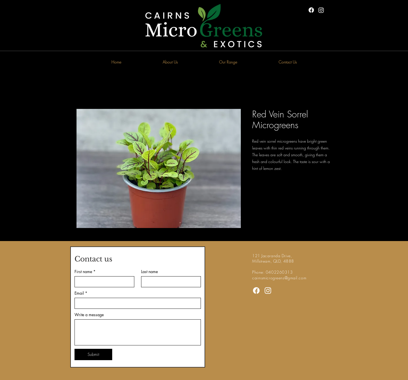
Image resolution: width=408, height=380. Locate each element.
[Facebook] (311, 10)
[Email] (136, 303)
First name (85, 271)
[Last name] (169, 281)
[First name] (103, 281)
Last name (149, 271)
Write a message (89, 314)
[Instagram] (321, 10)
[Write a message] (138, 332)
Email (81, 293)
